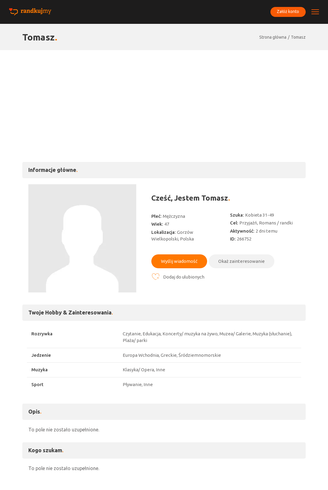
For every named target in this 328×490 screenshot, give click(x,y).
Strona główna (272, 37)
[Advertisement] (164, 95)
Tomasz (298, 37)
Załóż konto (287, 11)
